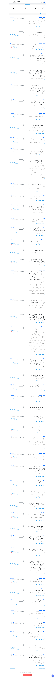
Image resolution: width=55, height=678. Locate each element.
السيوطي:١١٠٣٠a (42, 426)
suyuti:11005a (12, 84)
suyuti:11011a (12, 158)
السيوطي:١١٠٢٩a (42, 415)
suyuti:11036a (12, 501)
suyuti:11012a (12, 183)
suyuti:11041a (12, 559)
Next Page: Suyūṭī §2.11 (42, 5)
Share (18, 21)
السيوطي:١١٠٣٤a (42, 480)
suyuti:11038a (12, 524)
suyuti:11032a (12, 453)
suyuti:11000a (12, 17)
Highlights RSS (29, 672)
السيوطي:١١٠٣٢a (42, 453)
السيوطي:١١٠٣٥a (42, 490)
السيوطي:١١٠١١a (42, 159)
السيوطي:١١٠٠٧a (42, 113)
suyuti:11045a (12, 610)
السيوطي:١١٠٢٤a (42, 358)
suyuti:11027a (12, 395)
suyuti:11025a (12, 373)
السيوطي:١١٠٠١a (42, 31)
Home (30, 2)
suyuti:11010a (12, 148)
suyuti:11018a (12, 248)
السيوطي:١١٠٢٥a (42, 374)
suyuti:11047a (12, 631)
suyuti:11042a (12, 578)
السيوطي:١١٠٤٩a (42, 654)
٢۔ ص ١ (39, 8)
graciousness (12, 648)
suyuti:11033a (12, 465)
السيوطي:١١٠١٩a (42, 258)
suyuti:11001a (12, 30)
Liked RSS (34, 672)
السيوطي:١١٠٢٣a (42, 327)
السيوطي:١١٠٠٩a (42, 137)
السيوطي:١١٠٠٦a (42, 99)
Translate (21, 18)
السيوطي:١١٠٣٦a (42, 502)
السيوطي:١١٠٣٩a (42, 535)
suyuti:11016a (12, 227)
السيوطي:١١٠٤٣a (42, 589)
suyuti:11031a (12, 436)
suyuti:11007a (12, 113)
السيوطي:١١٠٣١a (42, 436)
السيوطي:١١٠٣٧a (42, 513)
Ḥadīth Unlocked (17, 1)
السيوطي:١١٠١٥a (42, 218)
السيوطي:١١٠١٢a (42, 183)
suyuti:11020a (12, 270)
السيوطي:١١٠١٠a (42, 148)
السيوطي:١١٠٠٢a (42, 43)
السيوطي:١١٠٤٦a (42, 622)
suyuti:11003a (12, 53)
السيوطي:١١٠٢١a (42, 299)
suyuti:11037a (12, 512)
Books (32, 2)
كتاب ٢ (41, 11)
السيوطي (44, 11)
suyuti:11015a (12, 218)
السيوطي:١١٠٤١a (42, 560)
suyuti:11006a (12, 99)
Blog (34, 2)
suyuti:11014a (12, 204)
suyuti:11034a (12, 480)
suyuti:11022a (12, 313)
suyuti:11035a (12, 489)
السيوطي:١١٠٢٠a (42, 270)
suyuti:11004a (12, 69)
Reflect (15, 21)
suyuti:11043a (12, 588)
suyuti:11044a (12, 599)
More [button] (37, 2)
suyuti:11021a (12, 299)
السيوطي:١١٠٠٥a (42, 84)
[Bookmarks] (41, 2)
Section (14, 13)
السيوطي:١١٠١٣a (42, 195)
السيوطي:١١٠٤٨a (42, 644)
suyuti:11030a (12, 425)
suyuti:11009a (12, 137)
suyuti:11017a (12, 239)
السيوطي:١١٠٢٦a (42, 384)
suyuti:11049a (12, 654)
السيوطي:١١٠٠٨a (42, 124)
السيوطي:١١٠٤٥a (42, 610)
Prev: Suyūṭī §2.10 (12, 5)
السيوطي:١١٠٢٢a (42, 313)
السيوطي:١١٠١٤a (42, 205)
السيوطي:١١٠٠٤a (42, 69)
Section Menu (27, 4)
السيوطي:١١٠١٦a (42, 227)
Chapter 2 (13, 10)
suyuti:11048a (12, 643)
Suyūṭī (10, 10)
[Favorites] (39, 2)
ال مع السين (41, 14)
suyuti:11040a (12, 547)
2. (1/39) (18, 8)
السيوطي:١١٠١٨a (42, 249)
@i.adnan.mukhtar (23, 672)
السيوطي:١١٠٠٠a (42, 17)
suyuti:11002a (12, 43)
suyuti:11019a (12, 258)
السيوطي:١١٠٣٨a (42, 525)
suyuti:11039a (12, 535)
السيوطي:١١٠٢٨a (42, 406)
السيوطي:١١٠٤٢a (42, 578)
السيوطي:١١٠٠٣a (42, 54)
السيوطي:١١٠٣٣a (42, 465)
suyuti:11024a (12, 358)
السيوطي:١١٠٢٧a (42, 395)
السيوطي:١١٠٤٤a (42, 599)
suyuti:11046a (12, 622)
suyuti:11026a (12, 384)
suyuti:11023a (12, 326)
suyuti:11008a (12, 123)
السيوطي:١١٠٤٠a (42, 548)
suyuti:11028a (12, 405)
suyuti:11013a (12, 195)
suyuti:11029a (12, 415)
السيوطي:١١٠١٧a (42, 240)
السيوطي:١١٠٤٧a (42, 631)
